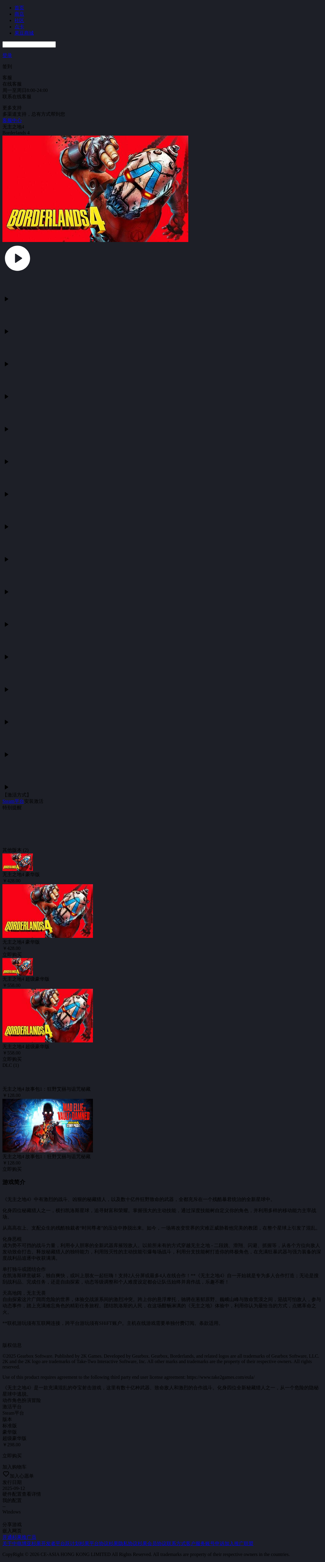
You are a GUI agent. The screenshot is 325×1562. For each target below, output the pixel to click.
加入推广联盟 (239, 1543)
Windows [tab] (11, 1511)
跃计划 (72, 1543)
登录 (7, 55)
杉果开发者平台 (48, 1543)
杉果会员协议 (152, 1543)
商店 (19, 14)
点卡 (19, 26)
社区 (19, 20)
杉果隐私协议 (123, 1543)
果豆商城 (24, 33)
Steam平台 (13, 801)
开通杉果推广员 (19, 1537)
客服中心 (12, 120)
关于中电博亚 (16, 1543)
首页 (19, 7)
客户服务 (195, 1543)
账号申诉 (215, 1543)
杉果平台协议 (94, 1543)
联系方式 (176, 1543)
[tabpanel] (162, 758)
